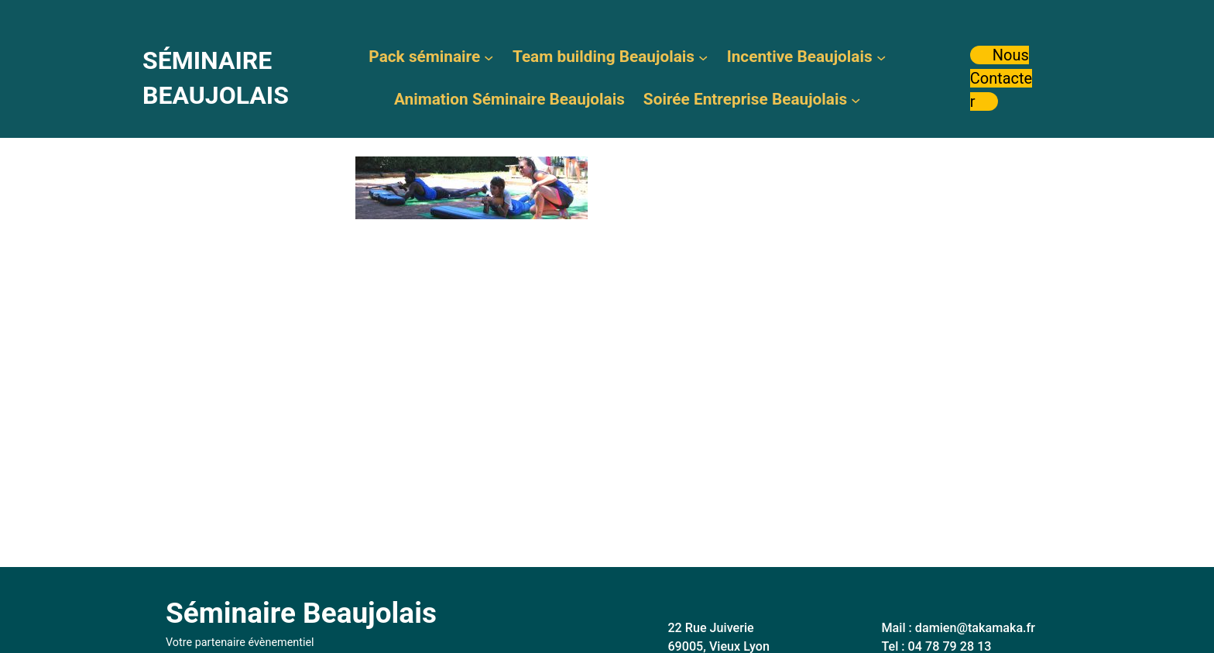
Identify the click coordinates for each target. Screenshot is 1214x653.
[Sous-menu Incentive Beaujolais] (881, 56)
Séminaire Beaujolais (301, 613)
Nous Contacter (1001, 78)
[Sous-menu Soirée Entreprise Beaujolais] (855, 99)
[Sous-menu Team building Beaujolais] (703, 56)
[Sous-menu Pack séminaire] (488, 56)
